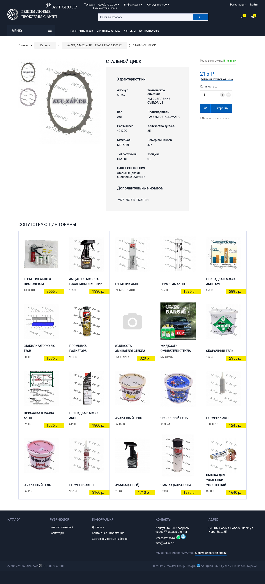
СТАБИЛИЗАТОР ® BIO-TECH (40, 348)
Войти (254, 4)
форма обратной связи (105, 8)
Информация (132, 4)
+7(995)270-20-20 (106, 4)
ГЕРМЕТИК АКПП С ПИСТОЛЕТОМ (37, 281)
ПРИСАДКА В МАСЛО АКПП (39, 415)
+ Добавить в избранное (215, 118)
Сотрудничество (157, 4)
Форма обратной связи (211, 553)
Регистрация (238, 4)
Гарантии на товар (81, 31)
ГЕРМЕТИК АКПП (127, 284)
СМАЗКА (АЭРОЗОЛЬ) (175, 485)
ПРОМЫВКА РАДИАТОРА (77, 348)
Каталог (45, 45)
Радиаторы (57, 533)
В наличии (229, 60)
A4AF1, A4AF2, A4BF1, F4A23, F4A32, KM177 (94, 45)
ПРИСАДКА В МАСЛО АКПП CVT (221, 281)
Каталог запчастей (61, 527)
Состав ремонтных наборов (110, 539)
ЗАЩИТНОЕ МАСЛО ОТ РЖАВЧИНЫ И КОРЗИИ (86, 281)
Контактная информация (108, 533)
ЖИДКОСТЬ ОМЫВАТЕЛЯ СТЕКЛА (130, 348)
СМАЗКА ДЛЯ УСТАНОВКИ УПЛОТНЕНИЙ (216, 481)
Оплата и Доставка (108, 31)
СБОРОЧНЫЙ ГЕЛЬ (219, 351)
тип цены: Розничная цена (217, 79)
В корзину (221, 108)
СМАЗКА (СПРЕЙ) (127, 485)
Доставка (98, 527)
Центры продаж (149, 31)
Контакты (130, 31)
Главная (23, 45)
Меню (32, 31)
